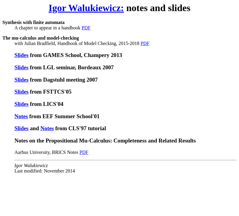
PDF (85, 27)
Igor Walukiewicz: (86, 7)
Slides (21, 55)
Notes (21, 116)
